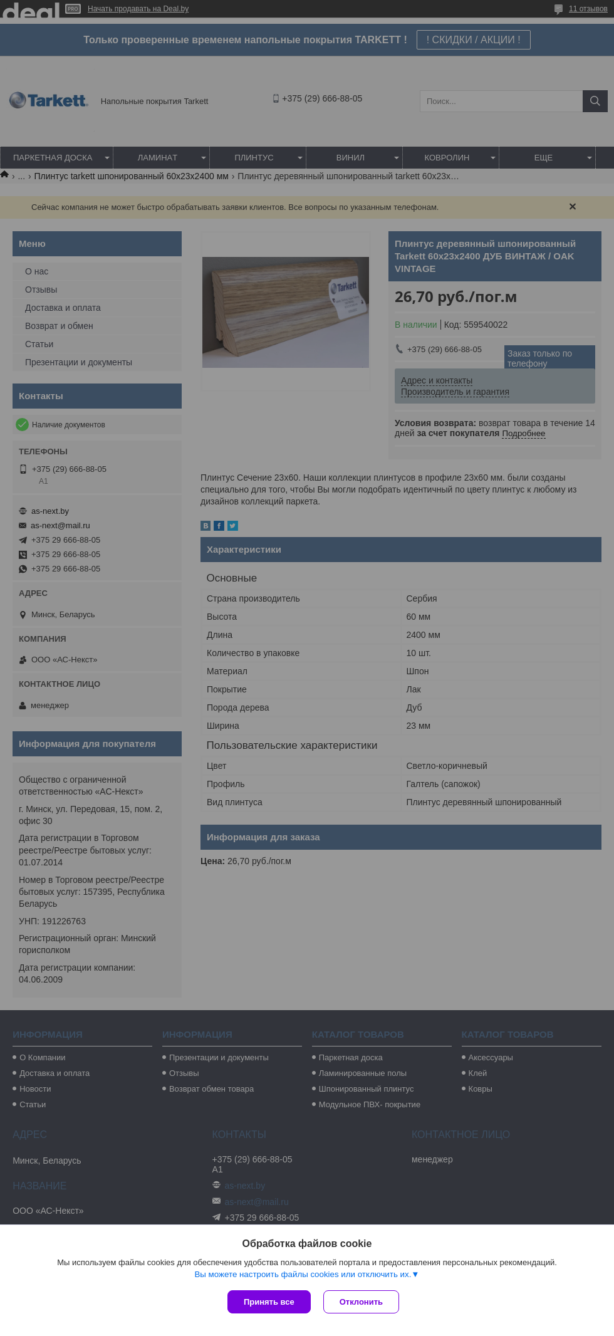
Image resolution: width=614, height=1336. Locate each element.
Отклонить (361, 1302)
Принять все (269, 1302)
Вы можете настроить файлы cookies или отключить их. (302, 1274)
